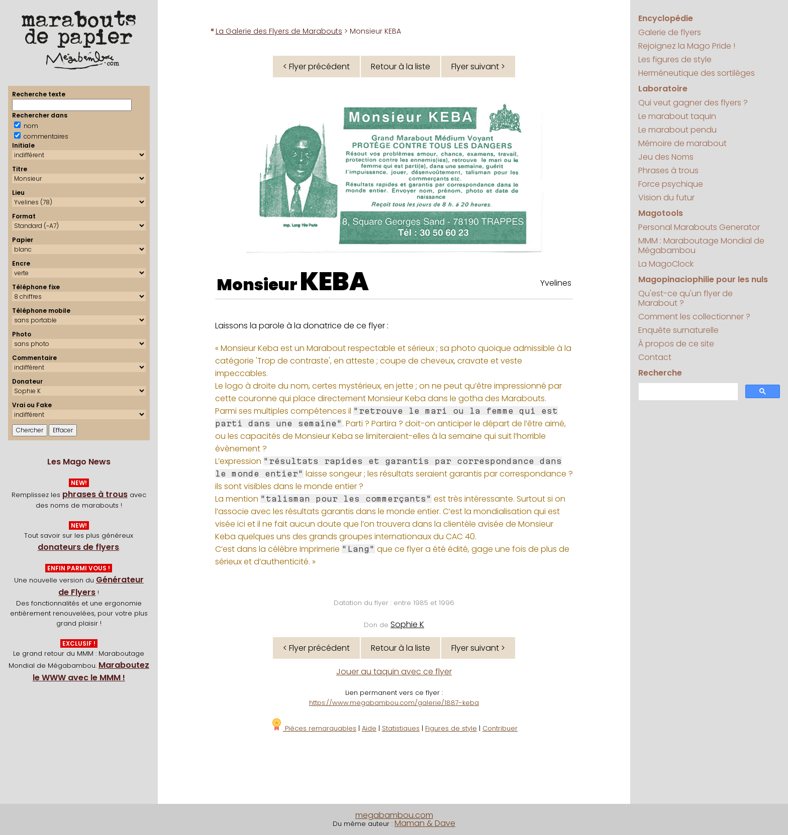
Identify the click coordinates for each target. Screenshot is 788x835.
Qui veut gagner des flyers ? (693, 102)
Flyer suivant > (478, 66)
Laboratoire (662, 88)
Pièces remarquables (313, 728)
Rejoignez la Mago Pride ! (686, 46)
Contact (654, 357)
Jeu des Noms (666, 157)
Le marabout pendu (677, 130)
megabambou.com (394, 815)
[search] (687, 392)
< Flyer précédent (316, 66)
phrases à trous (95, 494)
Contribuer (500, 728)
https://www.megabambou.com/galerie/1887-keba (394, 702)
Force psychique (670, 184)
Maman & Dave (425, 823)
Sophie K (407, 624)
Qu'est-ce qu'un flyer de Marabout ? (685, 298)
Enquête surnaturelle (678, 330)
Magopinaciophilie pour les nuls (703, 279)
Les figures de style (675, 59)
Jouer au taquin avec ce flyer (394, 671)
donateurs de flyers (78, 547)
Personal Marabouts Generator (699, 227)
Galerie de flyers (669, 32)
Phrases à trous (668, 170)
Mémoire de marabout (682, 143)
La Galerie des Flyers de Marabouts (279, 31)
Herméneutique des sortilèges (696, 73)
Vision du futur (666, 197)
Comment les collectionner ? (694, 316)
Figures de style (451, 728)
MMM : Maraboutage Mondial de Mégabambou (701, 245)
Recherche (660, 373)
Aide (369, 728)
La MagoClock (666, 264)
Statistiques (401, 728)
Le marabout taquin (677, 116)
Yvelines (555, 283)
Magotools (660, 213)
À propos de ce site (676, 343)
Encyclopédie (665, 18)
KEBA (334, 281)
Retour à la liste (400, 66)
